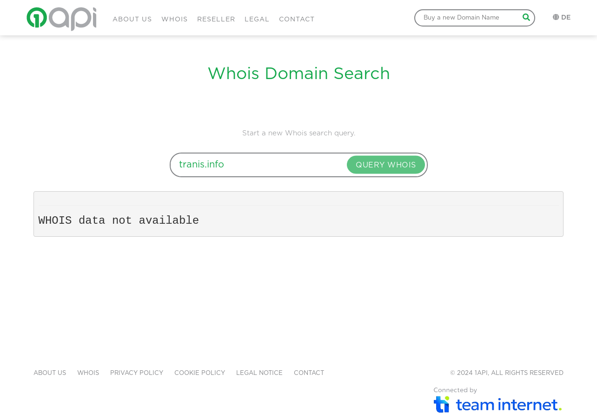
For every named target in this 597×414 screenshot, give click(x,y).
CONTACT (297, 19)
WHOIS (174, 19)
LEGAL (257, 19)
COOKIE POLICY (199, 373)
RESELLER (216, 19)
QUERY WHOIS (386, 165)
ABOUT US (132, 19)
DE (565, 17)
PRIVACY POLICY (136, 373)
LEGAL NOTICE (259, 373)
